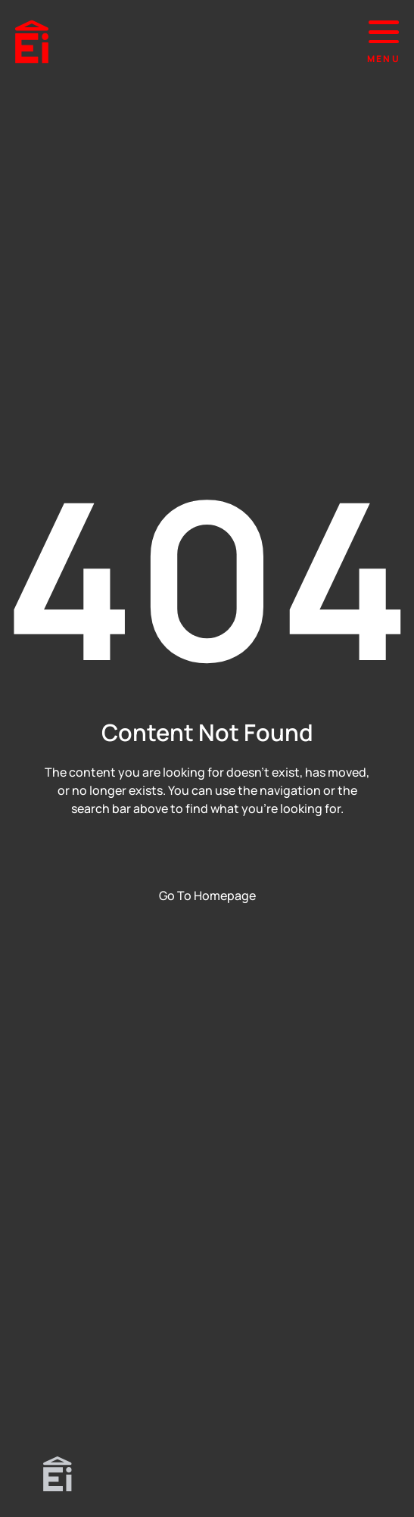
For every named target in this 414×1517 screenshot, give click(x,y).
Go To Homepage (207, 895)
